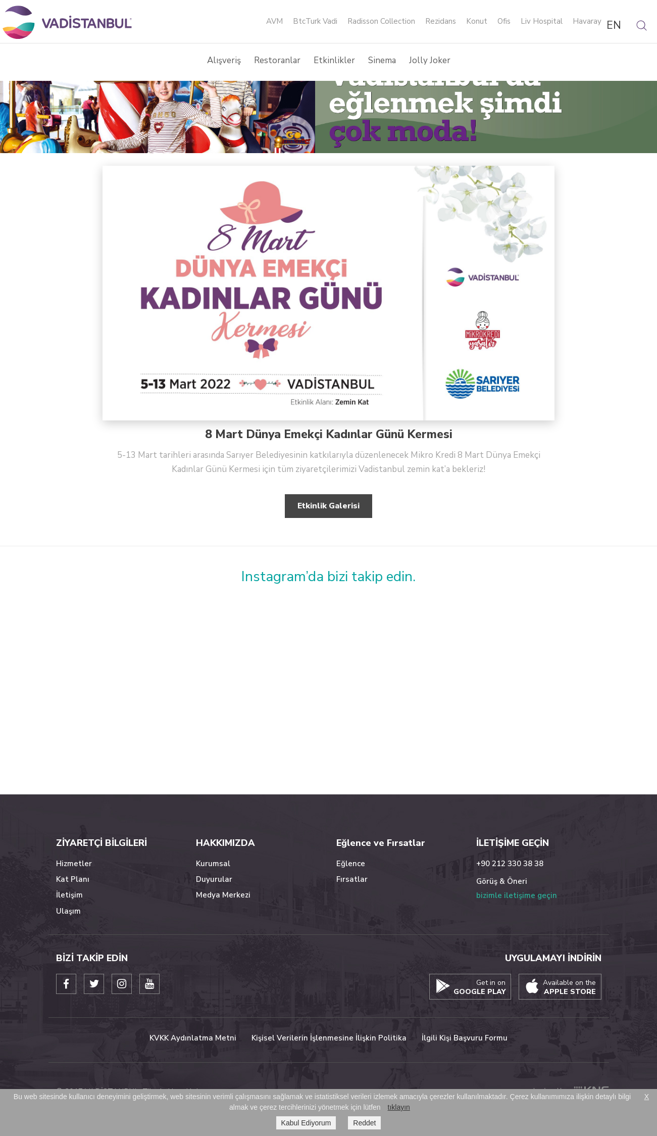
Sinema (382, 60)
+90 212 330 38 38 (509, 864)
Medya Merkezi (223, 895)
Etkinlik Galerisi (328, 505)
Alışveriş (224, 60)
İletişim (69, 895)
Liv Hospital (542, 22)
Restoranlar (277, 60)
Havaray (587, 22)
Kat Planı (72, 879)
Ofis (504, 22)
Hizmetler (74, 864)
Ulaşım (68, 911)
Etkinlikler (334, 60)
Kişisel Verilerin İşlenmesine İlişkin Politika (329, 1038)
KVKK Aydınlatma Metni (192, 1038)
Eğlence (350, 864)
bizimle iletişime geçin (516, 895)
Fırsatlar (352, 879)
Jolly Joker (429, 60)
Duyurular (214, 879)
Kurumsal (213, 864)
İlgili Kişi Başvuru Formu (465, 1038)
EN (614, 25)
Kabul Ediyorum (306, 1123)
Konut (476, 22)
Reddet (364, 1123)
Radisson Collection (381, 22)
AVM (274, 22)
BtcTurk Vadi (315, 22)
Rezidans (440, 22)
